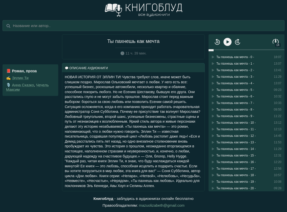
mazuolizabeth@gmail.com (161, 205)
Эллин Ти (20, 78)
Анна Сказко (23, 85)
